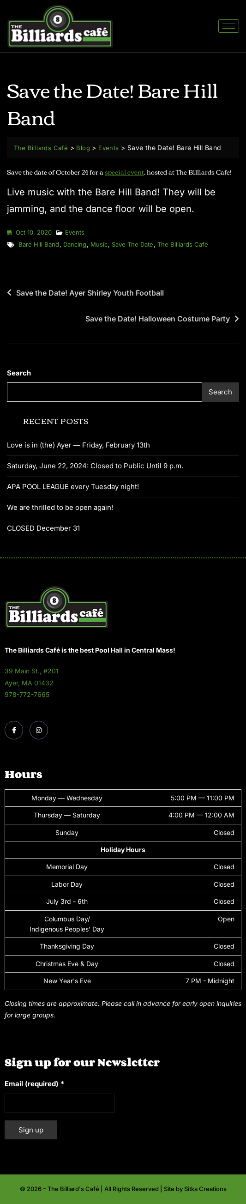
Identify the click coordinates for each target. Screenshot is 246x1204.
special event (124, 172)
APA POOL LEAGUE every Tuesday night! (73, 486)
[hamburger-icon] (228, 26)
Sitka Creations (205, 1188)
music (99, 244)
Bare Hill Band (38, 244)
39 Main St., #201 (32, 671)
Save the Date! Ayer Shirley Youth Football (90, 292)
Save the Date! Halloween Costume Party (157, 318)
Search (19, 373)
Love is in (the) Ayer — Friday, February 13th (78, 445)
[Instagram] (39, 730)
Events (74, 232)
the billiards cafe (182, 244)
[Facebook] (14, 730)
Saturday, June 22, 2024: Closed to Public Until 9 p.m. (95, 465)
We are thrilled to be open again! (60, 507)
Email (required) (34, 1083)
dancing (74, 244)
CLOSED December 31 (43, 528)
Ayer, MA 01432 (29, 683)
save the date (132, 244)
